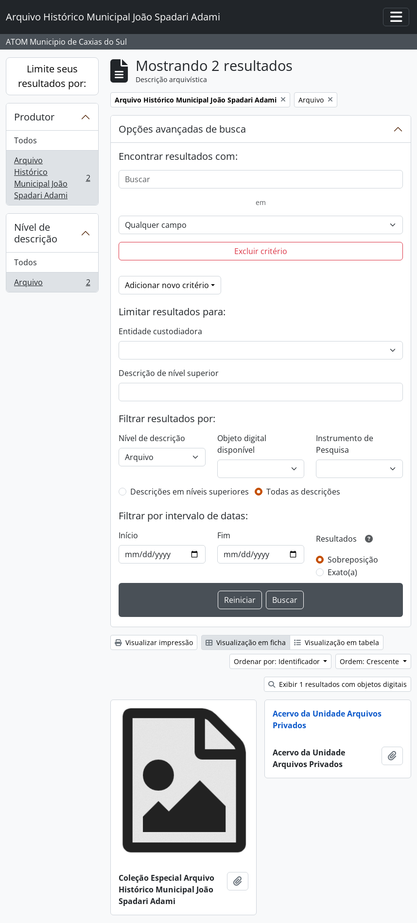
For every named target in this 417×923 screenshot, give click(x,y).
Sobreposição (353, 559)
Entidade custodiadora (160, 331)
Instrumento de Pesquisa (344, 444)
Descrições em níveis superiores (189, 491)
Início (128, 535)
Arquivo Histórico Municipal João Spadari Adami (52, 178)
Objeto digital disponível (241, 444)
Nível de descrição (35, 233)
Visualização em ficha (246, 642)
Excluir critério (260, 251)
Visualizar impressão (154, 642)
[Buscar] (261, 179)
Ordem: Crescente (370, 661)
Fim (223, 535)
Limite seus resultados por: (52, 76)
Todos (25, 140)
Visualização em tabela (336, 642)
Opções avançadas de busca (182, 129)
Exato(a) (342, 572)
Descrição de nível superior (169, 373)
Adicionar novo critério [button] (167, 285)
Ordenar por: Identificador (278, 661)
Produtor (34, 116)
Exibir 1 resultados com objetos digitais (337, 684)
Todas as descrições (303, 491)
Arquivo (52, 284)
